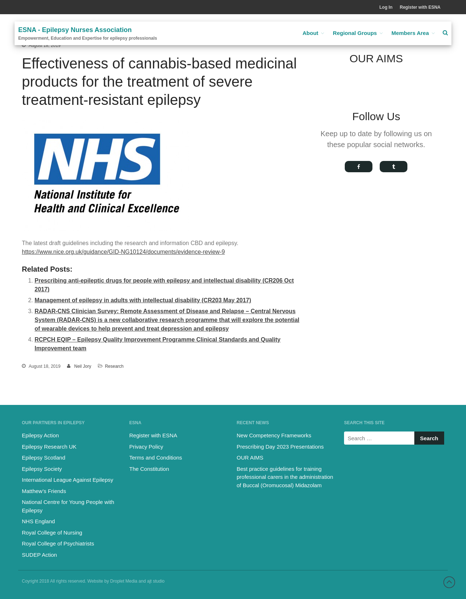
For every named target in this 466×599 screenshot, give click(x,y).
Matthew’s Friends (44, 491)
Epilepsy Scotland (43, 457)
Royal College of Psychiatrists (58, 543)
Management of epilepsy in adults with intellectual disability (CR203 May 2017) (143, 300)
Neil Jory (82, 366)
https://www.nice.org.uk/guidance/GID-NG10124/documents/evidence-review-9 (123, 252)
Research (114, 366)
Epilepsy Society (42, 469)
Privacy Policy (146, 447)
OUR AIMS (250, 457)
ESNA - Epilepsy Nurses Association (75, 30)
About (310, 33)
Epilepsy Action (40, 435)
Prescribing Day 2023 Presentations (280, 447)
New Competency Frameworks (274, 435)
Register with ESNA (420, 7)
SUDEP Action (39, 555)
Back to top (449, 582)
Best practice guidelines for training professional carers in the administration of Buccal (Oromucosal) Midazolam (285, 477)
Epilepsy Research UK (49, 447)
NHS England (38, 521)
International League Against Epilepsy (67, 480)
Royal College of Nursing (52, 532)
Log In (385, 7)
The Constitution (149, 469)
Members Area (410, 33)
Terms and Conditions (155, 457)
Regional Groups (355, 33)
